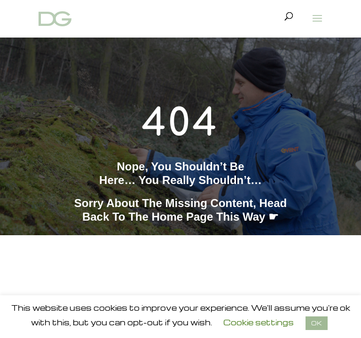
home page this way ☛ (215, 216)
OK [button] (316, 323)
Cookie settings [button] (258, 322)
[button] (317, 24)
